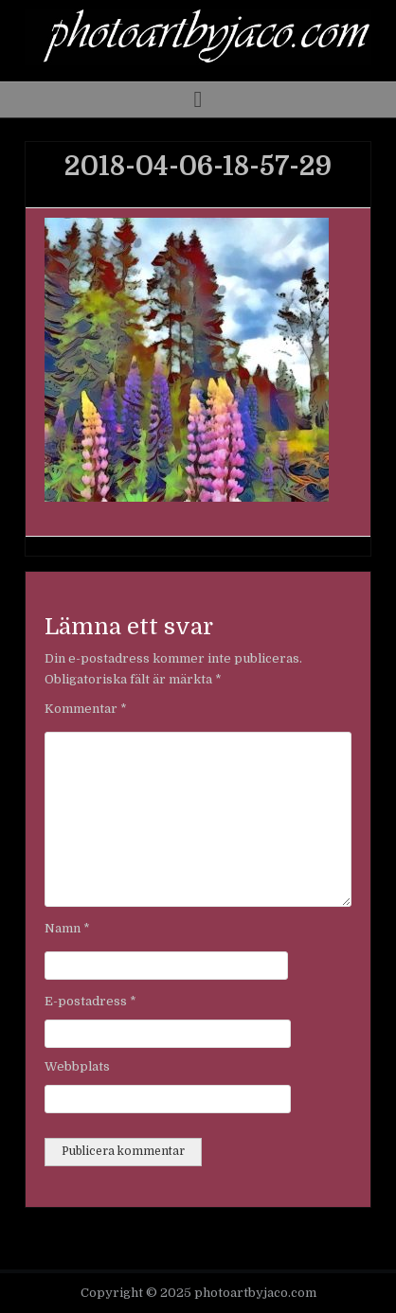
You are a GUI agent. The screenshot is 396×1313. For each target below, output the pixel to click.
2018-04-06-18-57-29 (198, 166)
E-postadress (90, 1001)
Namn (67, 928)
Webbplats (77, 1066)
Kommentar (86, 708)
